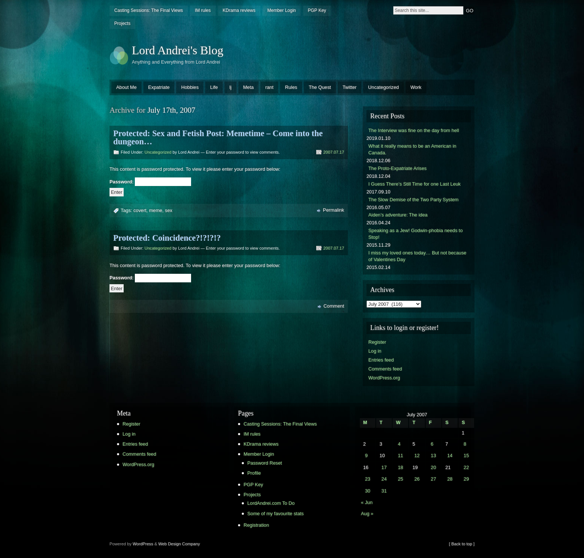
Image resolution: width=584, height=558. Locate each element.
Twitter (350, 87)
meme (155, 210)
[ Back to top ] (462, 544)
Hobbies (190, 87)
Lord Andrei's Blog (177, 50)
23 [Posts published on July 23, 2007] (367, 479)
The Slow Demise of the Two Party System (413, 199)
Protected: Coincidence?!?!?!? (167, 238)
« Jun (366, 502)
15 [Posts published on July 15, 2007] (466, 455)
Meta (248, 87)
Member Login (281, 10)
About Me (126, 87)
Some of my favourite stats (275, 513)
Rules (291, 87)
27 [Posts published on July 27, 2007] (433, 479)
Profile (254, 473)
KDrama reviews (239, 10)
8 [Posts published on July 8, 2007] (465, 444)
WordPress (143, 544)
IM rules (203, 10)
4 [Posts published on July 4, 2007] (399, 444)
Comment (334, 306)
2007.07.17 (333, 152)
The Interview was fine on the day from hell (413, 130)
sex (168, 210)
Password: (150, 181)
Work (416, 87)
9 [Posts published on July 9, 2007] (366, 455)
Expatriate (159, 87)
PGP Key (317, 10)
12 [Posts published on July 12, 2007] (416, 455)
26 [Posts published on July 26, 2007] (416, 479)
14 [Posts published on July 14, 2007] (450, 455)
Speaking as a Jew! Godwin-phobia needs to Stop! (415, 234)
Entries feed (381, 360)
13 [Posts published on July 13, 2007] (433, 455)
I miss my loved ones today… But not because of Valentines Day (417, 256)
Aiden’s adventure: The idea (398, 215)
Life (214, 87)
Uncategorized (383, 87)
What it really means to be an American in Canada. (412, 149)
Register (377, 342)
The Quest (320, 87)
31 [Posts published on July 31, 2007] (384, 491)
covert (139, 210)
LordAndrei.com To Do (271, 503)
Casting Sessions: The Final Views (148, 10)
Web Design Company (179, 544)
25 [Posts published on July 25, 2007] (400, 479)
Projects (122, 23)
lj (230, 87)
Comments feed (385, 369)
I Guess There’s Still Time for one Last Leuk (414, 184)
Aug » (367, 513)
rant (269, 87)
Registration (256, 525)
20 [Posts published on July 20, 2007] (433, 467)
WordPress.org (384, 378)
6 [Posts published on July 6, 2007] (432, 444)
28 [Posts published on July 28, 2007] (450, 479)
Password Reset (264, 463)
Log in (374, 351)
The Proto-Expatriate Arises (397, 168)
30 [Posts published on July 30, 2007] (367, 491)
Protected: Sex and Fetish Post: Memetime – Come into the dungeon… (218, 137)
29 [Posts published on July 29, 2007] (466, 479)
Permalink (333, 210)
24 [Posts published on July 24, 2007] (384, 479)
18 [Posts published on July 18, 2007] (400, 467)
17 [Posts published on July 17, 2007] (384, 467)
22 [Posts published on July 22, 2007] (466, 467)
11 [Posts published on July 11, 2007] (400, 455)
